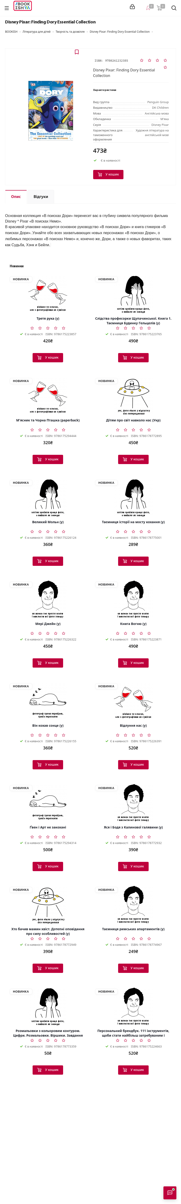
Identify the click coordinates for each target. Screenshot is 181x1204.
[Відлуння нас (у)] (133, 701)
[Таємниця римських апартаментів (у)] (133, 904)
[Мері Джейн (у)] (48, 599)
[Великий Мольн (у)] (48, 497)
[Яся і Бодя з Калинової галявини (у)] (133, 803)
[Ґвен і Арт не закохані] (48, 803)
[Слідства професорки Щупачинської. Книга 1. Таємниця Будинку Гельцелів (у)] (133, 294)
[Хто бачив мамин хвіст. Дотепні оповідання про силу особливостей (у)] (48, 904)
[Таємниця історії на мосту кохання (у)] (133, 497)
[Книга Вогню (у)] (133, 599)
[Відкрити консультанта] (169, 1192)
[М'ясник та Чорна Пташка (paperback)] (48, 396)
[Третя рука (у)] (48, 294)
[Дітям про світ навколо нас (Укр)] (133, 396)
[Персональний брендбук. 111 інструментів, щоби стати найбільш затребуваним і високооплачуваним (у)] (133, 1006)
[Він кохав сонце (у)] (48, 701)
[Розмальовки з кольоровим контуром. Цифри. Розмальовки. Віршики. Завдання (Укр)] (48, 1006)
